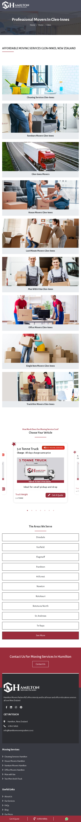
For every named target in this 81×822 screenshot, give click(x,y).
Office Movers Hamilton (13, 770)
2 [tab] (31, 510)
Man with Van (8, 774)
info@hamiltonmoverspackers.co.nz (18, 730)
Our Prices (7, 814)
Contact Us (40, 664)
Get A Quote (55, 495)
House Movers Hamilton (13, 761)
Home (32, 25)
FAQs (5, 805)
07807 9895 (13, 726)
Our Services (8, 801)
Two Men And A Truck (12, 779)
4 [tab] (40, 510)
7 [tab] (53, 510)
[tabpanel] (40, 472)
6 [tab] (49, 510)
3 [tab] (36, 510)
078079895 (40, 818)
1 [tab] (27, 510)
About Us (7, 796)
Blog (5, 810)
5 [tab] (44, 510)
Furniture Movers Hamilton (14, 765)
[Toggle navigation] (75, 5)
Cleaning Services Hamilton (14, 756)
